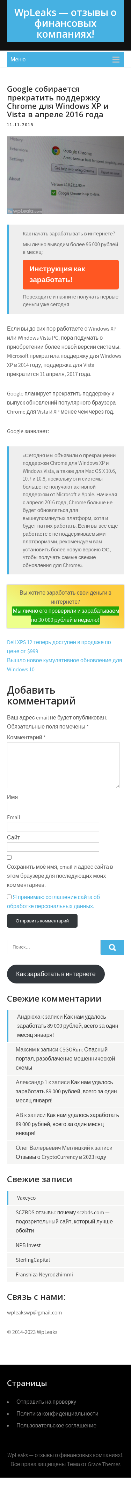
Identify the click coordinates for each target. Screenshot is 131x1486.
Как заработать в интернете (56, 982)
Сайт (13, 846)
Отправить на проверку (46, 1410)
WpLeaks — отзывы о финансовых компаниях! (65, 23)
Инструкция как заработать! (57, 274)
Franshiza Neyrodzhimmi (44, 1283)
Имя (12, 805)
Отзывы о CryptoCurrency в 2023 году (61, 1165)
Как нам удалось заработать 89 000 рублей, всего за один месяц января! (67, 1034)
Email (13, 825)
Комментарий (26, 737)
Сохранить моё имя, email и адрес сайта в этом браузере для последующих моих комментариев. (60, 884)
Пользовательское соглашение (56, 1434)
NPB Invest (28, 1253)
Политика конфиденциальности (57, 1422)
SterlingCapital (33, 1268)
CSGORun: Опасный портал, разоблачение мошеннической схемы (65, 1067)
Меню (18, 59)
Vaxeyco (26, 1206)
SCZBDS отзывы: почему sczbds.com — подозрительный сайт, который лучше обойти (64, 1230)
